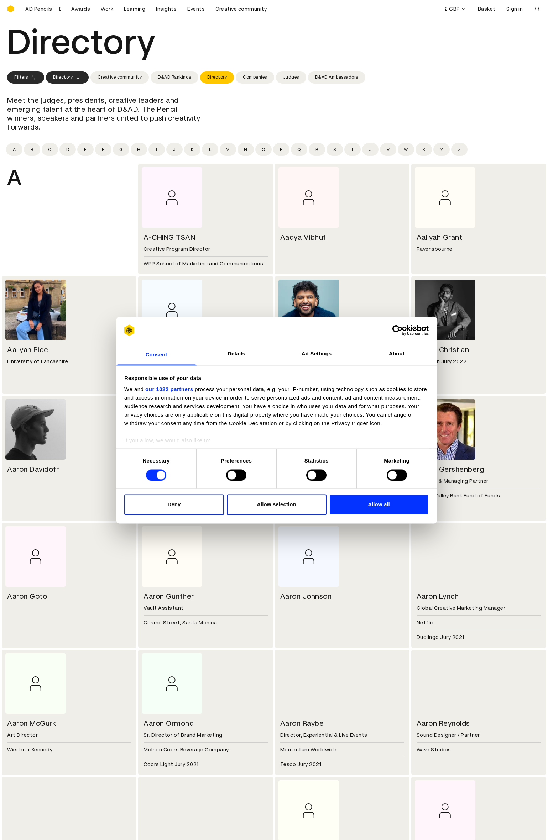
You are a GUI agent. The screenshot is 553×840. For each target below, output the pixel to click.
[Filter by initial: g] (121, 149)
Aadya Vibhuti (304, 237)
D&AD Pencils (24, 749)
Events (196, 9)
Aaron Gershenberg (451, 469)
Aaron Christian (443, 349)
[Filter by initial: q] (299, 149)
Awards (80, 9)
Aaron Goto (27, 596)
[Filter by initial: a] (14, 149)
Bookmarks (295, 766)
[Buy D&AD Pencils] (43, 8)
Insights (166, 9)
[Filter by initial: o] (263, 149)
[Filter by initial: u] (370, 149)
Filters (25, 77)
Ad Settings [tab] (317, 354)
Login (288, 749)
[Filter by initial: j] (174, 149)
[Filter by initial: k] (192, 149)
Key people (20, 707)
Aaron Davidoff (33, 469)
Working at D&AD (166, 698)
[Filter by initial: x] (424, 149)
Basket (487, 9)
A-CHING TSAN (169, 237)
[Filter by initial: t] (352, 149)
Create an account (304, 758)
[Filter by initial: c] (50, 149)
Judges (291, 77)
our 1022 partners (169, 389)
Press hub (293, 707)
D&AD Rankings (174, 77)
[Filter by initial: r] (317, 149)
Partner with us (163, 707)
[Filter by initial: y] (441, 149)
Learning (134, 9)
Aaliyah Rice (27, 349)
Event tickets (24, 783)
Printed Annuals (27, 758)
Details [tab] (236, 354)
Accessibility (160, 775)
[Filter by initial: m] (228, 149)
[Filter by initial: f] (103, 149)
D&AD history (24, 698)
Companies (255, 77)
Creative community (241, 9)
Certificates (22, 766)
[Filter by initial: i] (157, 149)
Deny (174, 505)
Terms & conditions (169, 749)
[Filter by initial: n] (246, 149)
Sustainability (24, 715)
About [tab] (397, 354)
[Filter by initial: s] (335, 149)
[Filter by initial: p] (281, 149)
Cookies (154, 758)
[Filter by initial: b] (32, 149)
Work (107, 9)
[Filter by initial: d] (68, 149)
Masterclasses (26, 775)
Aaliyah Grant (440, 237)
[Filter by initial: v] (388, 149)
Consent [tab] (156, 355)
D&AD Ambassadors (336, 77)
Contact (292, 698)
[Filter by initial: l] (210, 149)
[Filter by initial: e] (85, 149)
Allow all (379, 505)
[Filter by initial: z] (459, 149)
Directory (67, 77)
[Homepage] (10, 8)
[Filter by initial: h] (139, 149)
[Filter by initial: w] (406, 149)
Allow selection (276, 505)
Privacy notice (162, 766)
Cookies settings (38, 826)
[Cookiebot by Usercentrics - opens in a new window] (397, 330)
